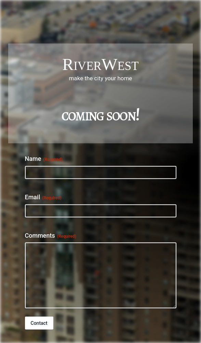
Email (43, 197)
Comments (50, 235)
